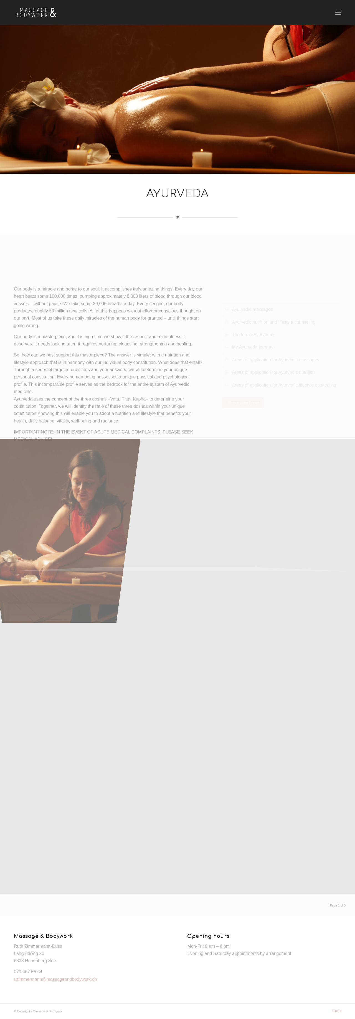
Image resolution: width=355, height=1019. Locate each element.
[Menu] (338, 12)
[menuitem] (335, 1010)
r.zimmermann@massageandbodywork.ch (55, 979)
